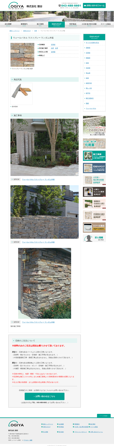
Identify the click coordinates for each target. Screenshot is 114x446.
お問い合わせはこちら (45, 396)
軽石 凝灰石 (90, 98)
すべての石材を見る (92, 42)
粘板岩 (88, 58)
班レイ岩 (89, 88)
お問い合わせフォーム (96, 432)
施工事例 (92, 424)
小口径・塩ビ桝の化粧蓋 (81, 427)
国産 (87, 103)
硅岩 (87, 78)
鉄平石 (88, 93)
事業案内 (77, 424)
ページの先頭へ (103, 416)
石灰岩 (88, 68)
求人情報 (45, 432)
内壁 (52, 48)
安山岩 (88, 73)
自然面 (53, 52)
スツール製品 (94, 427)
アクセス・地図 (28, 440)
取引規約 (61, 432)
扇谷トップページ (14, 31)
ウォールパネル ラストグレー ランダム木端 (38, 179)
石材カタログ (27, 31)
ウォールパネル (91, 108)
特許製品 (61, 427)
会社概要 (61, 424)
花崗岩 (88, 48)
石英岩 (53, 44)
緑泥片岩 (89, 83)
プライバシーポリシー (81, 432)
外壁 (35, 31)
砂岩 (87, 63)
